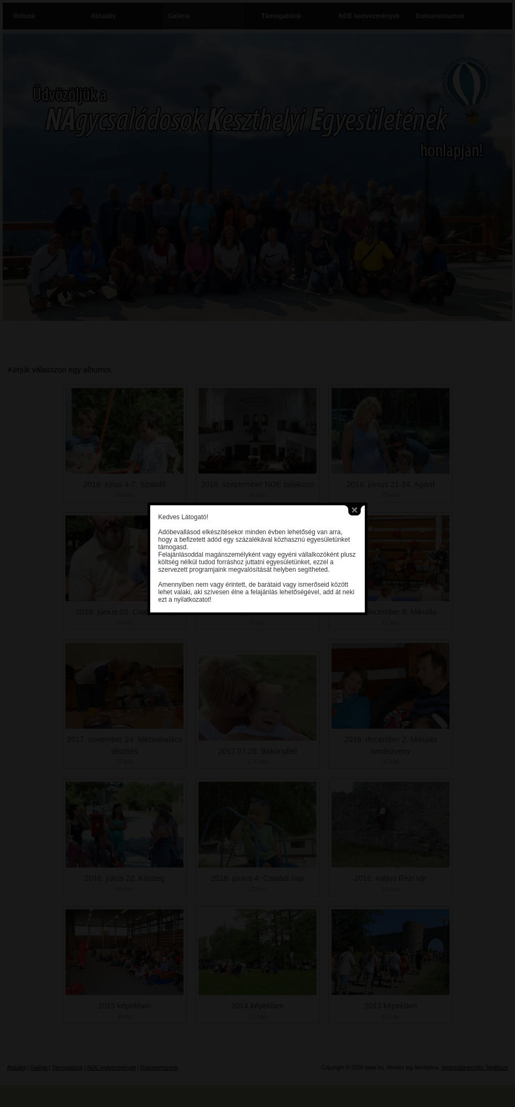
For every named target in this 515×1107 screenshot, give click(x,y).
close (346, 481)
